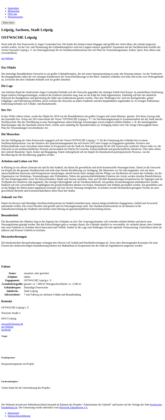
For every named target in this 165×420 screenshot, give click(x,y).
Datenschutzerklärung (19, 416)
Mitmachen (13, 11)
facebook (6, 329)
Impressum (13, 413)
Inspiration (13, 8)
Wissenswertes (15, 17)
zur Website (7, 58)
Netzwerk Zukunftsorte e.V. (73, 407)
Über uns (12, 14)
